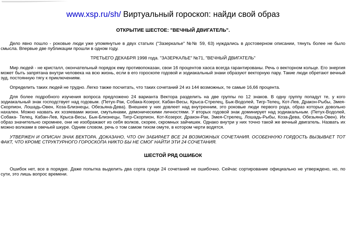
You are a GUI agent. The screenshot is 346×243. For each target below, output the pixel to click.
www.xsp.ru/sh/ (94, 14)
